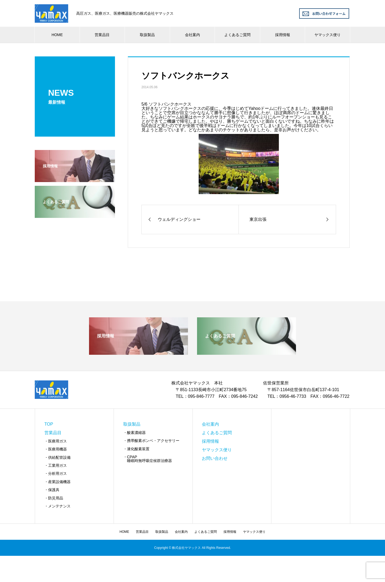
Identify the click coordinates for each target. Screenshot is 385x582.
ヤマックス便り (327, 35)
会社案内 (192, 35)
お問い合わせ (215, 458)
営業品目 (102, 35)
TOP (48, 424)
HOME (57, 35)
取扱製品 (147, 35)
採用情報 (282, 35)
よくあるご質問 (237, 35)
